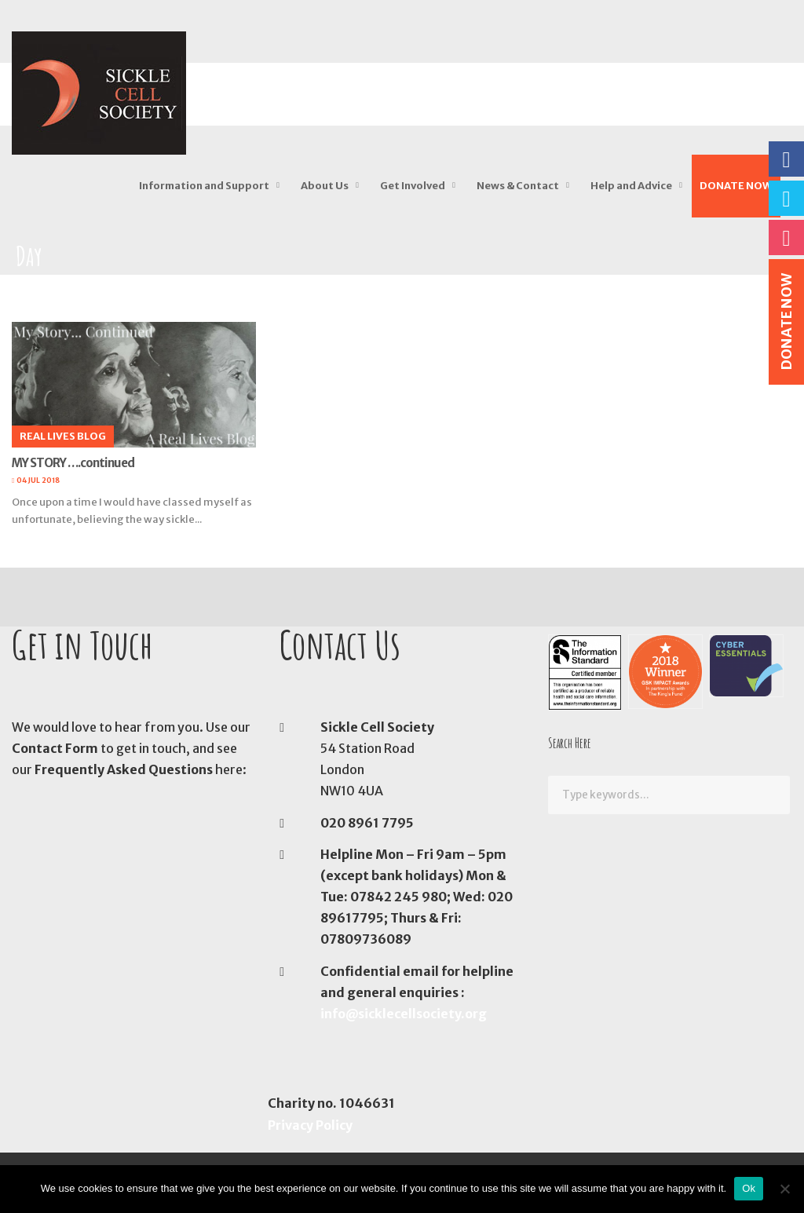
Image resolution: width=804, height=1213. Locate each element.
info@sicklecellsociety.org (403, 1013)
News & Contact (518, 185)
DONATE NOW (736, 185)
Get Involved (412, 185)
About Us (325, 185)
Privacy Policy (310, 1125)
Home (29, 284)
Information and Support (204, 185)
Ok (748, 1188)
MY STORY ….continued (73, 462)
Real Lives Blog (63, 436)
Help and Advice (631, 185)
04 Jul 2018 (38, 480)
